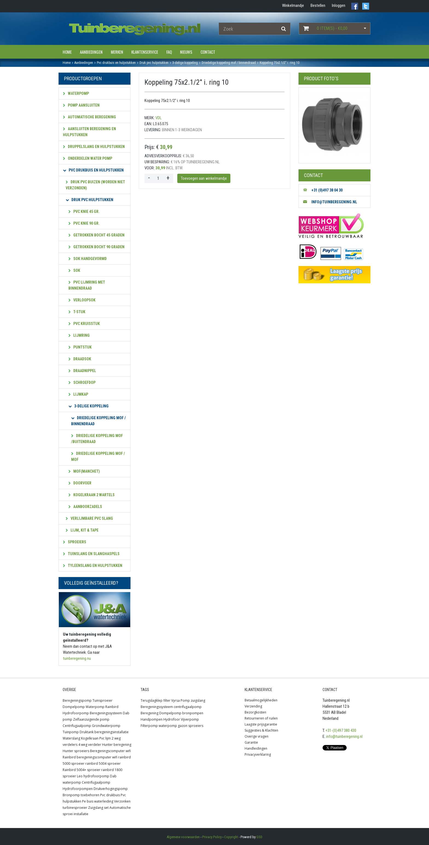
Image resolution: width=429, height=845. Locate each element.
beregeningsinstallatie (111, 732)
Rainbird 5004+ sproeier (81, 769)
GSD (259, 837)
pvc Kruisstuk (84, 323)
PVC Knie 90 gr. (84, 223)
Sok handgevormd (87, 258)
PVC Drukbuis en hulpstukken (93, 170)
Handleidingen (256, 748)
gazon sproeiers (190, 725)
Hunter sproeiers (76, 751)
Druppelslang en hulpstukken (94, 146)
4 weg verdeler (89, 744)
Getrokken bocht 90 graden (96, 247)
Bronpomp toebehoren (81, 795)
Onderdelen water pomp (87, 158)
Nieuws (186, 52)
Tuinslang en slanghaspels (91, 554)
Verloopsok (81, 300)
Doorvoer (79, 483)
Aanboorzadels (85, 506)
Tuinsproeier (102, 700)
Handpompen (152, 719)
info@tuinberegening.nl (344, 736)
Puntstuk (80, 347)
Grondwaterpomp (106, 725)
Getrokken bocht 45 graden (96, 235)
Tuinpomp (71, 732)
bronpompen (192, 713)
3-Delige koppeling (88, 406)
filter (166, 700)
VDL (158, 117)
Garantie (251, 742)
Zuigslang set (98, 807)
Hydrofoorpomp (76, 713)
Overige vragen (256, 736)
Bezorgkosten (255, 712)
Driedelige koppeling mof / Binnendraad (98, 421)
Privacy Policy (212, 837)
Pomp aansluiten (81, 105)
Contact (208, 52)
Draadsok (79, 359)
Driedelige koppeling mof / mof (98, 456)
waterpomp (168, 725)
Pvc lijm (105, 738)
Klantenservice (144, 52)
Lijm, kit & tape (82, 530)
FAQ (169, 52)
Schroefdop (81, 382)
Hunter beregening (116, 744)
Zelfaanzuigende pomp (91, 719)
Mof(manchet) (84, 471)
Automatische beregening (89, 117)
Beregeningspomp (77, 700)
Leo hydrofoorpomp (93, 776)
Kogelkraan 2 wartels (91, 495)
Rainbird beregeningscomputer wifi (90, 757)
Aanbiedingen (91, 52)
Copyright (231, 837)
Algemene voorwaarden (183, 837)
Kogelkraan (89, 738)
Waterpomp (76, 93)
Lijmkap (78, 394)
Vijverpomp (190, 719)
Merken (117, 52)
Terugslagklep (152, 700)
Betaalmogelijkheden (261, 700)
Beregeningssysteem (106, 713)
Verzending (253, 706)
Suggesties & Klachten (261, 730)
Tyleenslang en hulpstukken (92, 565)
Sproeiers (74, 542)
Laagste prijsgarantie (261, 724)
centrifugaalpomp (188, 706)
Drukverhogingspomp (111, 788)
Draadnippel (82, 371)
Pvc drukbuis (110, 795)
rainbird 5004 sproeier (103, 763)
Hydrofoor (171, 719)
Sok (74, 270)
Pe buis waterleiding (97, 801)
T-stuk (76, 312)
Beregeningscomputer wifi (110, 751)
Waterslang (71, 738)
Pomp (185, 700)
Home (67, 52)
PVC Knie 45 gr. (84, 211)
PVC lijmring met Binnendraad (86, 285)
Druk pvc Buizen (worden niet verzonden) (95, 185)
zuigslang (198, 700)
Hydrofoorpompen (78, 788)
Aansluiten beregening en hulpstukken (89, 132)
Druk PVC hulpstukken (89, 200)
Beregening (149, 713)
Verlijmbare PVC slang (89, 518)
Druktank (87, 732)
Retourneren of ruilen (261, 718)
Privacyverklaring (258, 754)
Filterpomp (149, 725)
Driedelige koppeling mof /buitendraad (97, 438)
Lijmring (79, 335)
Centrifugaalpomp (77, 725)
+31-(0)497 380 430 (341, 730)
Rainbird (111, 706)
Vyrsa (175, 700)
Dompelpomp (74, 706)
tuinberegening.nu (77, 658)
